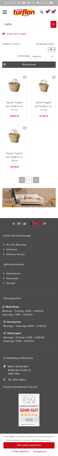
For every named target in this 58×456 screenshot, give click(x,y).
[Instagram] (15, 3)
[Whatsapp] (10, 3)
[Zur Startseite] (3, 34)
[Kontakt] (47, 3)
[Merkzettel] (24, 78)
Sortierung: (24, 56)
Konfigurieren (40, 451)
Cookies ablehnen (20, 451)
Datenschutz (13, 274)
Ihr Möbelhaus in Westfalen (18, 358)
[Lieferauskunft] (51, 3)
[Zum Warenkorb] (54, 12)
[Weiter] (36, 180)
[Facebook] (6, 3)
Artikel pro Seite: (45, 44)
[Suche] (26, 24)
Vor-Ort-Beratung (16, 245)
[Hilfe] (38, 3)
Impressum (12, 278)
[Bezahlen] (43, 3)
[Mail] (33, 3)
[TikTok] (19, 3)
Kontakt (11, 283)
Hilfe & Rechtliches (13, 264)
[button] (29, 65)
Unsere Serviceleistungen (17, 236)
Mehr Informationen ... (42, 440)
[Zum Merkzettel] (48, 12)
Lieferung (11, 249)
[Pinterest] (28, 3)
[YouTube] (23, 3)
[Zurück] (22, 180)
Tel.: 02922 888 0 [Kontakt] (17, 380)
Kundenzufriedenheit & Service (20, 387)
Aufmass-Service (15, 254)
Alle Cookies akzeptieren (29, 445)
